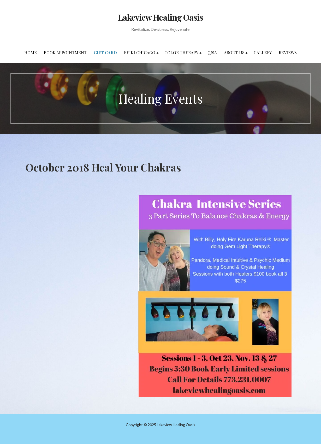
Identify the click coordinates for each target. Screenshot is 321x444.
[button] (157, 52)
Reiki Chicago (139, 52)
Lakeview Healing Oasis (160, 17)
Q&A (212, 52)
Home (30, 52)
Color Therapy (181, 52)
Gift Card (105, 52)
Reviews (288, 52)
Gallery (263, 52)
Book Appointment (65, 52)
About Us (234, 52)
